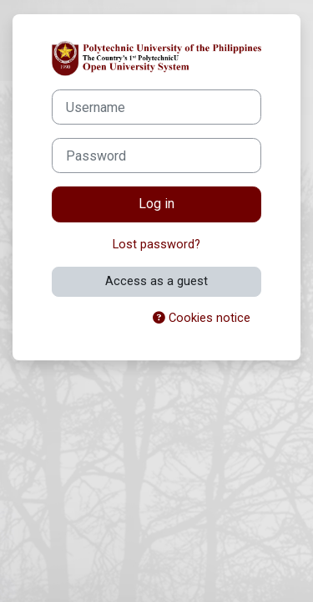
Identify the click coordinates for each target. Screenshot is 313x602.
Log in (156, 204)
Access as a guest (156, 280)
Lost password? (156, 244)
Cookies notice (201, 317)
